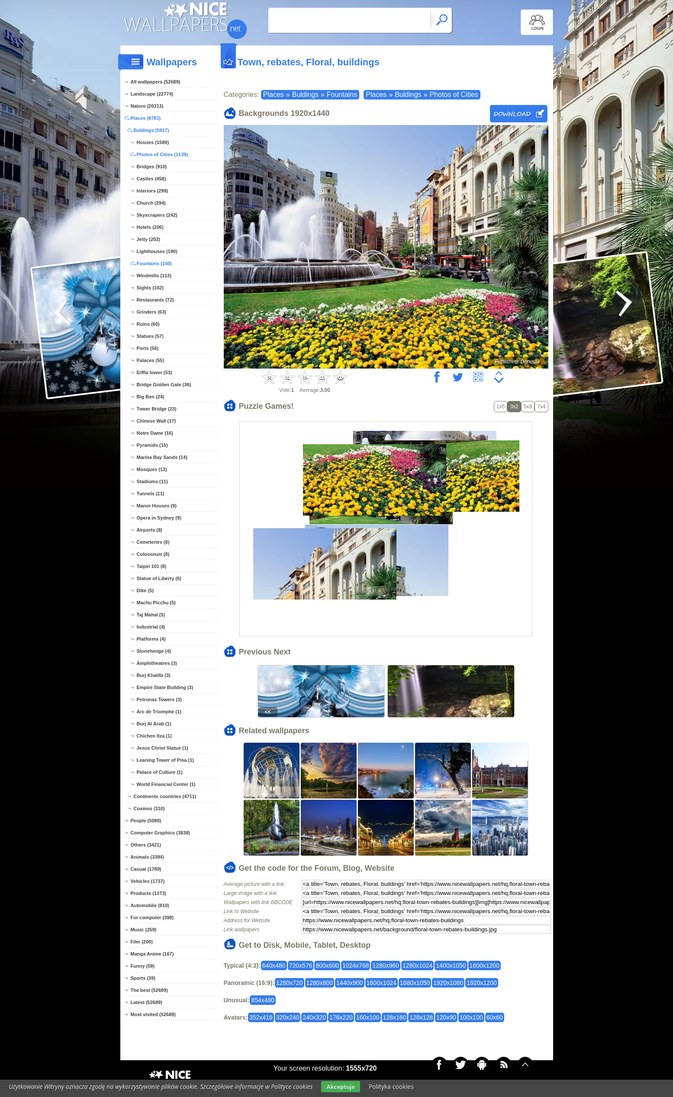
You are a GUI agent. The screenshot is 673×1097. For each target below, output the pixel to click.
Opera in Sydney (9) (159, 517)
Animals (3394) (147, 857)
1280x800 (319, 982)
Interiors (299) (152, 190)
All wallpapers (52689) (155, 81)
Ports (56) (148, 348)
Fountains (342, 94)
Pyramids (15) (152, 445)
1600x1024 (381, 982)
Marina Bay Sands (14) (162, 457)
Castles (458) (151, 178)
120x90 (446, 1017)
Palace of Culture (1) (160, 772)
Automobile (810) (150, 905)
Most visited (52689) (153, 1014)
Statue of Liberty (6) (159, 578)
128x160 (394, 1017)
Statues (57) (150, 336)
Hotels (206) (150, 227)
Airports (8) (149, 529)
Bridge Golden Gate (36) (164, 384)
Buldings (305, 94)
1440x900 (349, 982)
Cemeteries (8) (153, 542)
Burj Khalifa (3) (154, 675)
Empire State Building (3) (165, 687)
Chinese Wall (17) (156, 420)
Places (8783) (146, 118)
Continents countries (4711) (165, 796)
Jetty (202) (148, 239)
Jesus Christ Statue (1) (162, 748)
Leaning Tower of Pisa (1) (165, 760)
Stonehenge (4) (154, 651)
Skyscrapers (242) (157, 215)
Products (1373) (149, 893)
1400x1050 (451, 965)
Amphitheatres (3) (157, 663)
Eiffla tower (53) (154, 372)
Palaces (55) (150, 360)
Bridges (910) (152, 166)
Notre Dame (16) (155, 433)
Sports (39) (143, 978)
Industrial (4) (151, 626)
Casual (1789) (146, 869)
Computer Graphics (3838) (160, 832)
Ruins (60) (148, 324)
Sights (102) (150, 287)
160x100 (368, 1017)
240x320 (314, 1017)
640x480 (274, 965)
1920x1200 (481, 982)
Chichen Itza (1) (154, 735)
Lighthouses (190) (157, 251)
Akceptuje (340, 1087)
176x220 (341, 1017)
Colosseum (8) (153, 554)
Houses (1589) (153, 142)
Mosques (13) (152, 469)
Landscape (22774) (152, 93)
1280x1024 (417, 965)
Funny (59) (143, 966)
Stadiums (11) (152, 481)
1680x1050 (415, 982)
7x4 (541, 407)
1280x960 (385, 965)
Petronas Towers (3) (159, 699)
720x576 (300, 965)
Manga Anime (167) (152, 953)
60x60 (494, 1017)
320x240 (287, 1017)
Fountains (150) (154, 263)
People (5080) (146, 820)
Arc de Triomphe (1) (159, 711)
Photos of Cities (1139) (162, 154)
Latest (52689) (146, 1002)
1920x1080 (448, 982)
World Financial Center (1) (166, 784)
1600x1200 (484, 965)
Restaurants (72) (155, 299)
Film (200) (142, 941)
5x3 (528, 407)
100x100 (471, 1017)
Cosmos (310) (149, 808)
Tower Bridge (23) (157, 408)
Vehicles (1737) (148, 881)
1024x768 (355, 965)
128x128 (421, 1017)
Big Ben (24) (150, 396)
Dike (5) (145, 590)
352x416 (261, 1017)
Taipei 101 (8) (152, 566)
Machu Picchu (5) (156, 602)
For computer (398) (152, 917)
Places (273, 94)
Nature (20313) (147, 106)
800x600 (327, 965)
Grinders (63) (151, 311)
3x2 (514, 407)
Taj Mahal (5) (151, 614)
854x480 (262, 1000)
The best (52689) (149, 990)
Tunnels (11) (150, 493)
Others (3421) (146, 844)
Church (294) (151, 202)
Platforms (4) (151, 639)
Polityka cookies (391, 1086)
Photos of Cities (453, 94)
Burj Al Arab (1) (154, 723)
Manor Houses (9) (157, 505)
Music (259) (144, 929)
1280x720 (289, 982)
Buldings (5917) (151, 130)
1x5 (500, 407)
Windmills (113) (154, 275)
